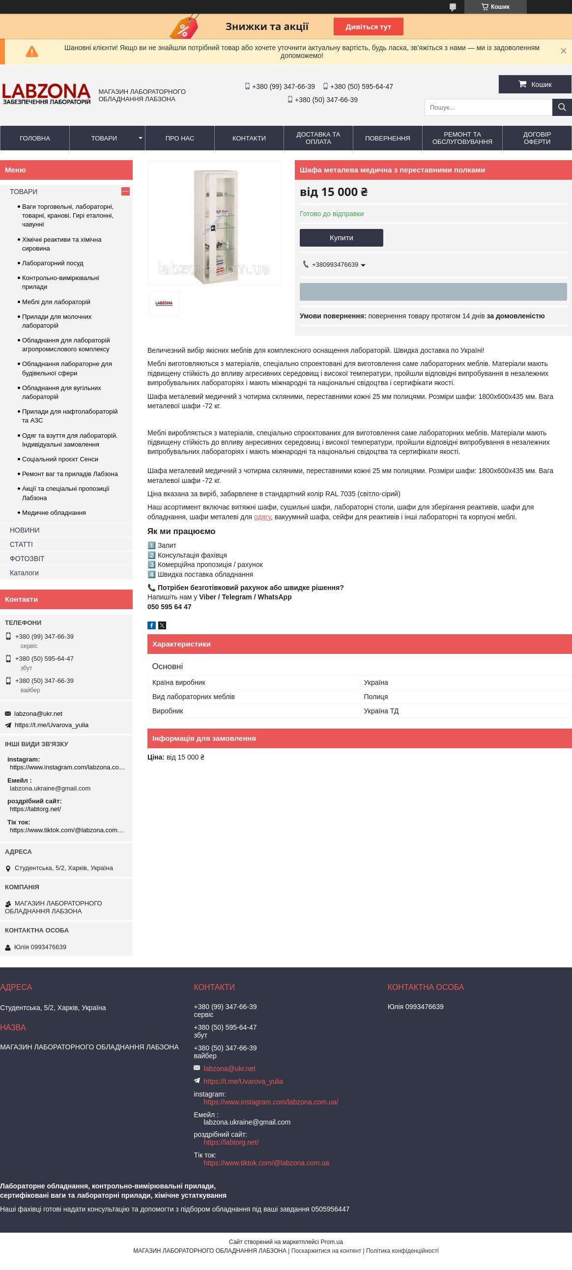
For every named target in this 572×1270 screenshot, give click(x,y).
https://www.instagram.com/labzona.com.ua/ (67, 767)
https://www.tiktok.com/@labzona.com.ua (67, 830)
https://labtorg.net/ (35, 809)
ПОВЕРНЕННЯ (387, 138)
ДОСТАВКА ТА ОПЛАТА (319, 138)
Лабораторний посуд (53, 263)
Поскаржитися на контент (326, 1250)
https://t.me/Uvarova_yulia (51, 725)
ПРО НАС (180, 138)
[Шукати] (562, 107)
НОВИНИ (25, 530)
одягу (262, 517)
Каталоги (24, 573)
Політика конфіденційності (402, 1250)
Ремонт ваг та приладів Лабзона (70, 474)
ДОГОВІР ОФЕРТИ (537, 138)
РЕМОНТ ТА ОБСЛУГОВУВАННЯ (462, 138)
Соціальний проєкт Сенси (60, 459)
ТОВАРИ (104, 138)
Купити (341, 237)
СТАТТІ (21, 544)
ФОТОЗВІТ (27, 559)
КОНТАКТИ (249, 138)
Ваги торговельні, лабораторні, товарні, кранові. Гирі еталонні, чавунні (68, 215)
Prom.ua (332, 1242)
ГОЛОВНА (35, 138)
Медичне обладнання (54, 512)
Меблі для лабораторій (56, 302)
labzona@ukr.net (38, 713)
